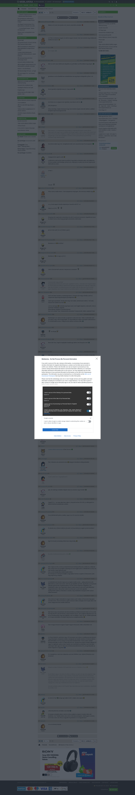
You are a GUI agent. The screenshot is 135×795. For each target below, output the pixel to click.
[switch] (89, 392)
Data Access (67, 436)
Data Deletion (57, 436)
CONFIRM (55, 429)
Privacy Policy (77, 436)
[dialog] (67, 397)
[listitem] (67, 388)
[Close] (97, 359)
